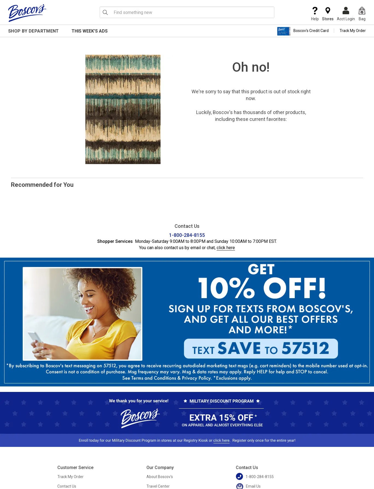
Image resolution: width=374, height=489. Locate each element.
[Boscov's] (27, 13)
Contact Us (66, 486)
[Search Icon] (105, 12)
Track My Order (353, 30)
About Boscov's (159, 477)
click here (226, 247)
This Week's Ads (90, 31)
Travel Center (158, 486)
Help (315, 14)
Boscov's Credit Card (303, 31)
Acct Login (346, 14)
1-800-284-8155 (187, 235)
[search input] (187, 12)
